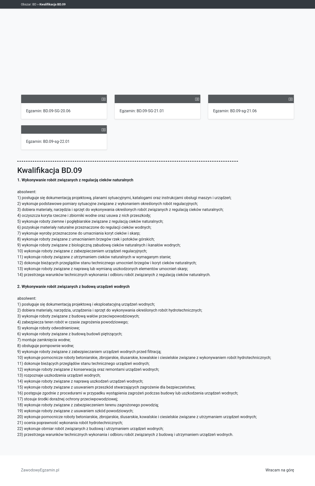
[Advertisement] (157, 57)
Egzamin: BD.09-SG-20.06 (48, 111)
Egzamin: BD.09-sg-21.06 (235, 111)
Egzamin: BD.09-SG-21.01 (142, 111)
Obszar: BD (28, 4)
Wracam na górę (280, 470)
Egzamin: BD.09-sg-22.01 (48, 141)
